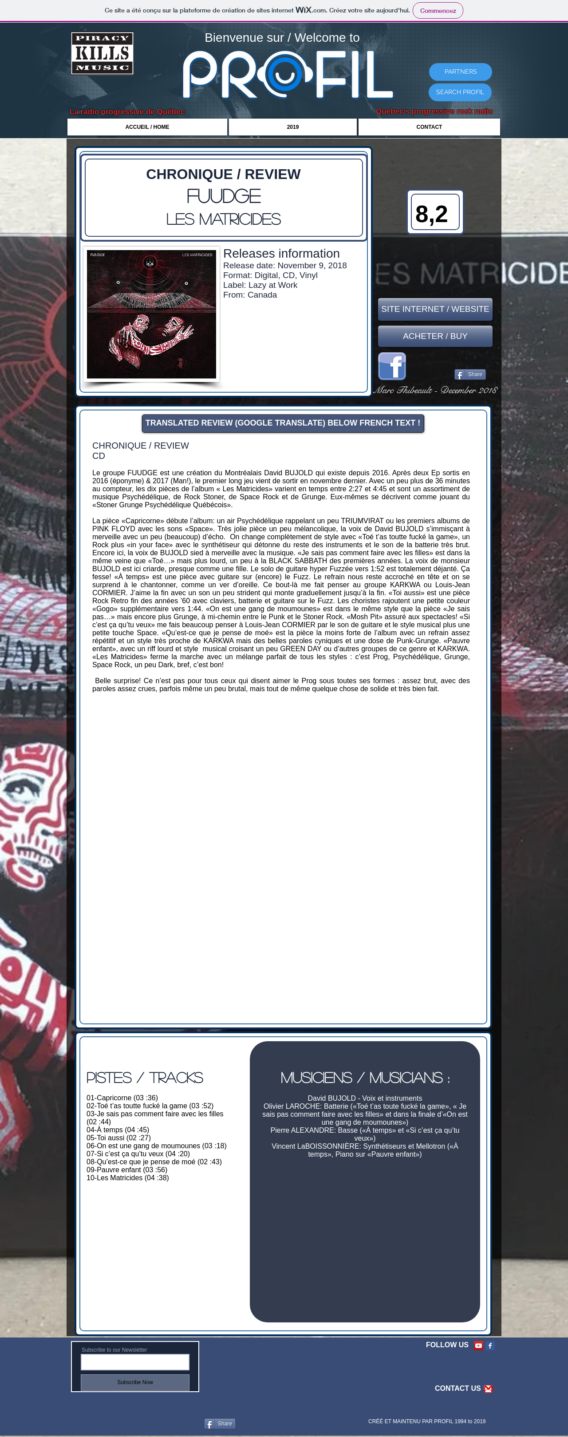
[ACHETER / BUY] (435, 336)
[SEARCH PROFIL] (460, 92)
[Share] (470, 374)
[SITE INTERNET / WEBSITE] (435, 309)
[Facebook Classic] (490, 1345)
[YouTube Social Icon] (478, 1345)
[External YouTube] (365, 1236)
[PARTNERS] (460, 72)
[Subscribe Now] (135, 1382)
